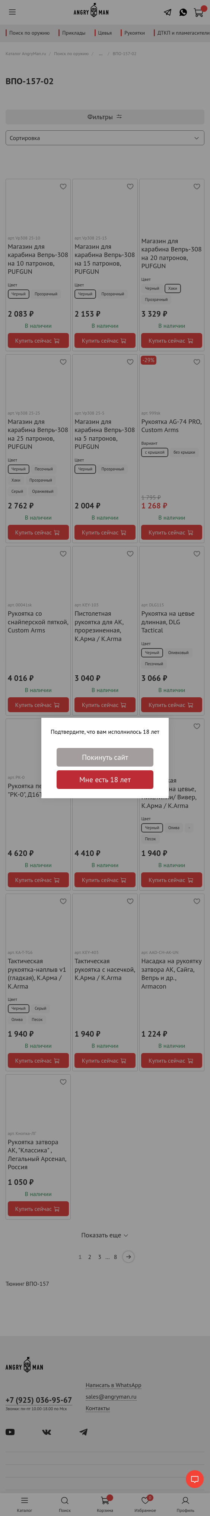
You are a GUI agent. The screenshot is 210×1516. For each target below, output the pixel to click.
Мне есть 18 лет (105, 779)
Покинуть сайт (105, 757)
